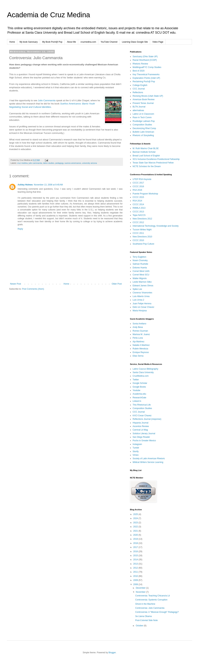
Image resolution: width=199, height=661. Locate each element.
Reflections (138, 92)
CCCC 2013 (138, 211)
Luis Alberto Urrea (141, 296)
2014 (136, 559)
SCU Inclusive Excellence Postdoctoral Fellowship (156, 159)
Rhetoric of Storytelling (143, 135)
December (141, 588)
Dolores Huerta (140, 267)
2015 (136, 555)
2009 (136, 580)
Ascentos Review (141, 426)
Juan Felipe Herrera (142, 303)
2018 (136, 543)
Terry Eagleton (139, 257)
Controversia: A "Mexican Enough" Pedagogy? (157, 612)
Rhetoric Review (140, 64)
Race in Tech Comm (142, 117)
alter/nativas (138, 110)
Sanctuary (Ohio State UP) (145, 56)
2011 (136, 572)
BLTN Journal (139, 106)
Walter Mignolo (140, 278)
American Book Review (143, 99)
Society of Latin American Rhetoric (149, 458)
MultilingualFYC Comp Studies (147, 67)
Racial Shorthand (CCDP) (145, 60)
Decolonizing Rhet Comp (144, 128)
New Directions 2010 (142, 236)
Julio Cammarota (47, 100)
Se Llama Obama (143, 616)
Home (12, 42)
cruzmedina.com (88, 42)
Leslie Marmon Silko (142, 282)
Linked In (137, 401)
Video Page (157, 42)
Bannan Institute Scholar (144, 152)
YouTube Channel (109, 42)
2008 (136, 584)
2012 (136, 568)
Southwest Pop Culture (143, 244)
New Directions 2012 (142, 218)
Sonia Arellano (139, 323)
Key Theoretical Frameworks (146, 74)
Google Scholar (140, 383)
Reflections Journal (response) (147, 419)
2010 (136, 576)
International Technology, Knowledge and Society (156, 226)
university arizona (89, 163)
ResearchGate (139, 397)
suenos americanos (73, 163)
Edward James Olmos (143, 285)
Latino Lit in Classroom (143, 114)
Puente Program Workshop (145, 193)
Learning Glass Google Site (135, 42)
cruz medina (22, 163)
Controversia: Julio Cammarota (149, 608)
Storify (136, 451)
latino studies (48, 163)
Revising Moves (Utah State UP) (148, 96)
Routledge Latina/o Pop (144, 121)
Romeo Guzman (140, 331)
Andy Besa (138, 327)
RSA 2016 (137, 190)
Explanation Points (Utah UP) (146, 78)
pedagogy (59, 163)
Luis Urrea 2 (138, 300)
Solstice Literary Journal (144, 433)
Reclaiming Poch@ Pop (144, 81)
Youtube (136, 390)
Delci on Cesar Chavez (143, 307)
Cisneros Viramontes (142, 292)
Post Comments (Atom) (33, 289)
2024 (136, 518)
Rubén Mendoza (140, 348)
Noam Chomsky (140, 260)
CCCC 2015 (138, 197)
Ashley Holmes (25, 184)
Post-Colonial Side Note (146, 620)
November (141, 592)
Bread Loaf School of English (146, 155)
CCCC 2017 (138, 183)
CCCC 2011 (138, 233)
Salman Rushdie (140, 264)
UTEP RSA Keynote (142, 179)
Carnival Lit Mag (140, 430)
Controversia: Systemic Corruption (151, 599)
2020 (136, 535)
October (140, 625)
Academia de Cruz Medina (48, 15)
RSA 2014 (137, 200)
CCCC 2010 (138, 240)
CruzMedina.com (141, 376)
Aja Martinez (138, 341)
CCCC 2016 (138, 186)
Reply (20, 229)
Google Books (139, 387)
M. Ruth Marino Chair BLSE (146, 148)
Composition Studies (142, 124)
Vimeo (136, 455)
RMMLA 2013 (139, 208)
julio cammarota (35, 163)
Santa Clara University (143, 372)
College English (140, 85)
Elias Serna (138, 356)
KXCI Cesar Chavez (142, 415)
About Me (71, 42)
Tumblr (136, 448)
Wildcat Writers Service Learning (148, 462)
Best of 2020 (138, 71)
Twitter (136, 379)
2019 (136, 539)
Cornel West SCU (141, 274)
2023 (136, 522)
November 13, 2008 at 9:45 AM (48, 184)
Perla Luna (138, 338)
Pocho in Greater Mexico (144, 440)
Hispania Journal (140, 423)
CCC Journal (139, 89)
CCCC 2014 (138, 204)
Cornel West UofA (141, 271)
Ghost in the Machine (145, 604)
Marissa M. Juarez (141, 334)
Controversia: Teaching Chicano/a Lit (152, 595)
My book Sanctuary (29, 42)
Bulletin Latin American (143, 132)
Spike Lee (137, 289)
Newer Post (15, 284)
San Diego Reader (141, 437)
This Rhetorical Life (142, 405)
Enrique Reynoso (141, 352)
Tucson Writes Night (142, 229)
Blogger (112, 652)
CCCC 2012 (138, 222)
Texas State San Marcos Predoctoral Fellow (153, 162)
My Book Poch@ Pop (52, 42)
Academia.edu (139, 394)
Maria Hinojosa (140, 310)
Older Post (117, 284)
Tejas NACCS (139, 215)
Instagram (137, 444)
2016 (136, 551)
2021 (136, 531)
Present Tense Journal (143, 103)
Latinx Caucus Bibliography (145, 369)
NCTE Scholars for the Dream (147, 166)
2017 (136, 547)
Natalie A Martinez (141, 345)
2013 (136, 564)
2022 (136, 526)
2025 (136, 514)
